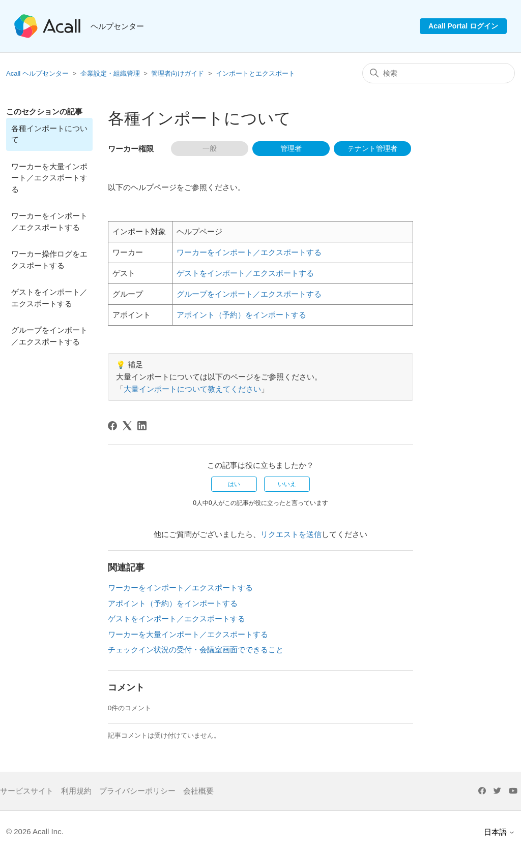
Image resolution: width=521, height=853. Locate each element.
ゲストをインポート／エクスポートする (49, 298)
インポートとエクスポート (255, 73)
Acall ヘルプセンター (38, 73)
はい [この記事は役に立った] (234, 484)
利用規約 (76, 790)
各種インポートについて (49, 134)
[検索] (438, 73)
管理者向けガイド (177, 73)
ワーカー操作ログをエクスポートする (49, 259)
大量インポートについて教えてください (192, 389)
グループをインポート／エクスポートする (49, 336)
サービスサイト (26, 790)
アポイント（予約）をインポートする (241, 314)
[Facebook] (112, 425)
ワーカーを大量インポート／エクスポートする (49, 178)
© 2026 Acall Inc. (35, 831)
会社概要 (198, 790)
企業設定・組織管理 (110, 73)
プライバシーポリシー (137, 790)
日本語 (499, 832)
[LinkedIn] (142, 425)
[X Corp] (127, 425)
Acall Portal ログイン (463, 26)
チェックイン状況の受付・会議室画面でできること (195, 649)
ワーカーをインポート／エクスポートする (49, 221)
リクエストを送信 (291, 534)
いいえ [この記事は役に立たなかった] (287, 484)
